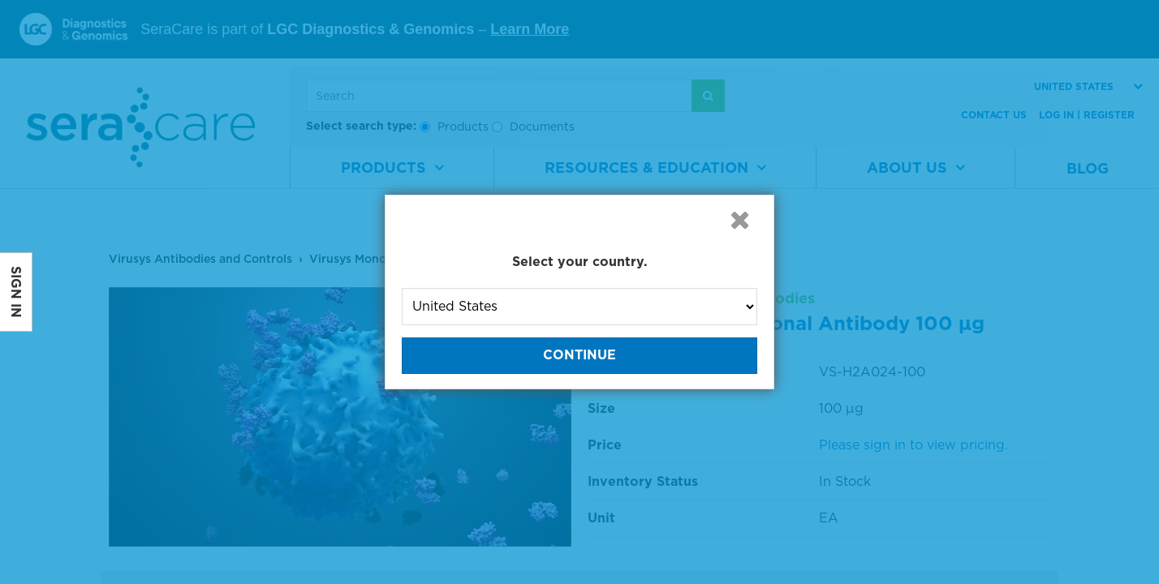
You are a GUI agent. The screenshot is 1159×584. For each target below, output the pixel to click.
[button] (739, 220)
